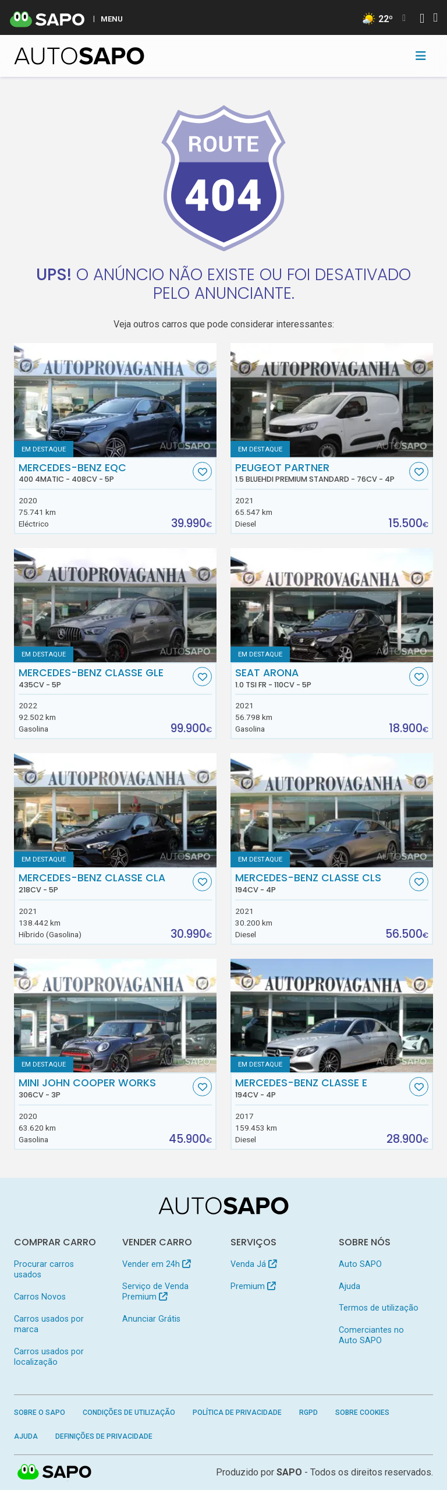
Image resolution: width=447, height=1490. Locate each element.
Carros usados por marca (49, 1324)
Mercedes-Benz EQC (104, 473)
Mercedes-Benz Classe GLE (104, 678)
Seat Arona (321, 678)
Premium (252, 1286)
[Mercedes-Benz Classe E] (331, 1016)
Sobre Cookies (362, 1412)
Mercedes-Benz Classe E (321, 1088)
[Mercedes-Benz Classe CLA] (115, 810)
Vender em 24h (156, 1264)
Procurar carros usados (44, 1269)
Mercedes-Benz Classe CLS (321, 883)
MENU (112, 19)
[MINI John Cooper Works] (115, 1016)
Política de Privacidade (237, 1412)
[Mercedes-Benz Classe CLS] (331, 810)
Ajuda (349, 1286)
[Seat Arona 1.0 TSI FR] (331, 605)
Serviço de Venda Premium (155, 1291)
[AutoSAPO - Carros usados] (79, 56)
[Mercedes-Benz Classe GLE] (115, 605)
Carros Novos (40, 1297)
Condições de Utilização (129, 1412)
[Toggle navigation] (421, 56)
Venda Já (253, 1264)
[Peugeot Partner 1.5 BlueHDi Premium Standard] (331, 400)
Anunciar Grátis (151, 1319)
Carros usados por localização (49, 1357)
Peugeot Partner (321, 473)
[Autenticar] (422, 19)
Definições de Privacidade (103, 1436)
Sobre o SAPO (39, 1412)
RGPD (308, 1412)
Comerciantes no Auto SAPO (371, 1335)
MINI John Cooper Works (104, 1088)
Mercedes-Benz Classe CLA (104, 883)
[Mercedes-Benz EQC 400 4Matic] (115, 400)
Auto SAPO (360, 1264)
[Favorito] (202, 471)
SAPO (289, 1472)
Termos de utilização (378, 1308)
